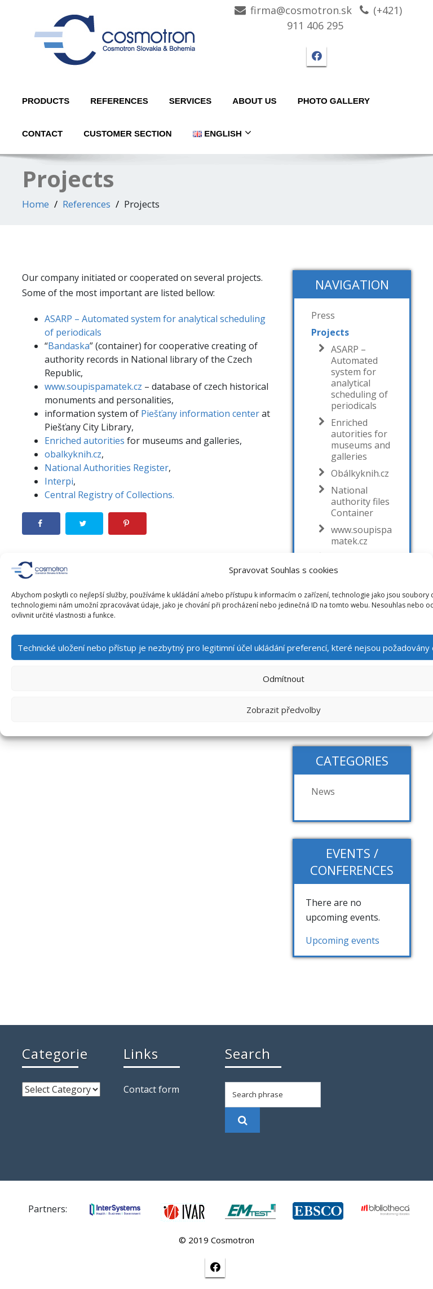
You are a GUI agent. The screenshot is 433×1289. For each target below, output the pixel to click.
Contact (42, 133)
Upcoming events (342, 940)
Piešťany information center (200, 413)
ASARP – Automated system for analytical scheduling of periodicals (356, 377)
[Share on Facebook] (41, 523)
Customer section (127, 133)
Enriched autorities (85, 440)
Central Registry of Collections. (109, 495)
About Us (254, 100)
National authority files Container (357, 501)
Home (35, 203)
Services (190, 100)
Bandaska (69, 346)
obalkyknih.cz (73, 454)
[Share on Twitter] (84, 523)
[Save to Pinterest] (127, 523)
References (119, 100)
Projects (330, 332)
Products (45, 100)
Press (323, 315)
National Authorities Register (107, 467)
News (323, 791)
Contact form (151, 1089)
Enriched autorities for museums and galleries (357, 439)
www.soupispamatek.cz (93, 386)
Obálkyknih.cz (357, 473)
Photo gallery (334, 100)
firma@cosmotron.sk (301, 10)
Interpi (59, 481)
